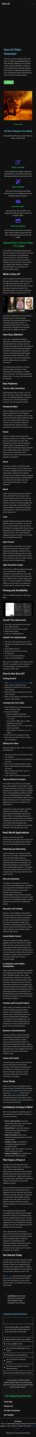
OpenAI (33, 1426)
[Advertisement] (18, 27)
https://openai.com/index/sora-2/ (18, 683)
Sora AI (6, 3)
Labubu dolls (15, 1093)
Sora (18, 1428)
